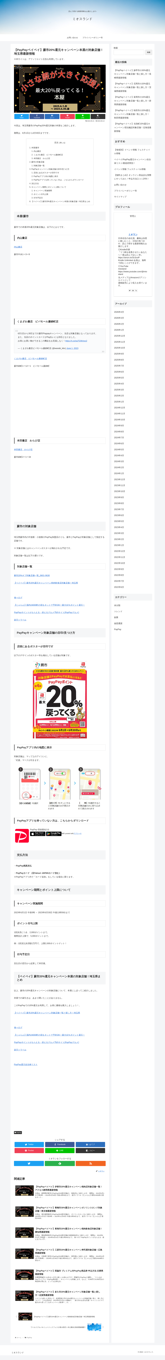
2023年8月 (119, 503)
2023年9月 (119, 497)
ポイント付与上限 (41, 196)
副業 (116, 617)
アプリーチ (78, 835)
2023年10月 (119, 491)
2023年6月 (119, 515)
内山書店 (37, 151)
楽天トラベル (20, 622)
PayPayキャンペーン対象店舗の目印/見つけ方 (50, 170)
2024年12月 (119, 408)
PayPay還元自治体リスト (26, 1066)
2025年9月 (119, 354)
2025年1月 (119, 402)
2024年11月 (119, 413)
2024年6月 (119, 443)
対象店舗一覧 (39, 166)
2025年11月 (119, 342)
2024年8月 (119, 432)
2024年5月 (119, 449)
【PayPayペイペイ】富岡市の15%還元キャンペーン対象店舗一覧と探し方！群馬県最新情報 (132, 101)
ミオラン (133, 234)
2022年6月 (119, 587)
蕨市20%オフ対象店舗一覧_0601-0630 (32, 577)
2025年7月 (119, 366)
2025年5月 (119, 378)
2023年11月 (119, 485)
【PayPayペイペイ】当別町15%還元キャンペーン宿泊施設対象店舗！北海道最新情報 (132, 127)
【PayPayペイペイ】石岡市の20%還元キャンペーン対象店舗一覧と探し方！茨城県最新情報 (132, 87)
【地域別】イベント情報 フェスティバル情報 (132, 152)
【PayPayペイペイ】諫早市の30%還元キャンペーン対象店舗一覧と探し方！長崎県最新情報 (132, 74)
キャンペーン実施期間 (43, 192)
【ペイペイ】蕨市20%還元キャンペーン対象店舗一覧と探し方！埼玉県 (47, 1015)
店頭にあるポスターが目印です (46, 174)
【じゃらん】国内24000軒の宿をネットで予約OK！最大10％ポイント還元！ (49, 607)
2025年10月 (119, 348)
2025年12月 (119, 336)
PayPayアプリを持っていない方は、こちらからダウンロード (59, 181)
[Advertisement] (60, 1110)
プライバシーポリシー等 (125, 191)
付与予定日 (38, 199)
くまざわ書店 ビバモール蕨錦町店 (48, 155)
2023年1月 (119, 545)
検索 (116, 48)
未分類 (117, 605)
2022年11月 (119, 557)
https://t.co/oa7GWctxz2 (76, 343)
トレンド (118, 611)
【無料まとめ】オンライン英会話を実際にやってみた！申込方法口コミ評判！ (132, 177)
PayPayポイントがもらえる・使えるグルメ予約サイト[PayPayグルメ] (46, 614)
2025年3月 (119, 390)
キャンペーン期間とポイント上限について (48, 188)
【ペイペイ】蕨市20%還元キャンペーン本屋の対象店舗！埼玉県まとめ (60, 203)
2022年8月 (119, 575)
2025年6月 (119, 372)
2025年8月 (119, 360)
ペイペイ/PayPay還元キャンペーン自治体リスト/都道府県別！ (132, 161)
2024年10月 (119, 420)
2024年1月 (119, 473)
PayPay (18, 1134)
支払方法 (35, 185)
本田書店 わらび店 (42, 159)
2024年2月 (119, 467)
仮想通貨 (118, 623)
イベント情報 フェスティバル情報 (130, 169)
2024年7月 (119, 437)
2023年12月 (119, 479)
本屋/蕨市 (35, 148)
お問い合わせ (120, 185)
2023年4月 (119, 527)
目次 (56, 142)
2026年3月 (119, 318)
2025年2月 (119, 396)
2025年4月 (119, 384)
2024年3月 (119, 461)
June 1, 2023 (72, 350)
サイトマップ (120, 197)
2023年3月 (119, 533)
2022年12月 (119, 551)
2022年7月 (119, 581)
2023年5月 (119, 521)
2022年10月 (119, 563)
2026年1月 (119, 330)
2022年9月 (119, 569)
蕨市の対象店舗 (37, 163)
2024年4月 (119, 455)
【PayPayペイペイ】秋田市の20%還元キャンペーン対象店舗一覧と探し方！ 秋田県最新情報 (132, 114)
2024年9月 (119, 425)
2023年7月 (119, 509)
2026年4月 (119, 312)
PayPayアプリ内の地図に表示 (46, 177)
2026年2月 (119, 324)
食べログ (18, 599)
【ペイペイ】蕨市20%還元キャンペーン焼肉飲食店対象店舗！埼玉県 (46, 585)
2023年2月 (119, 539)
